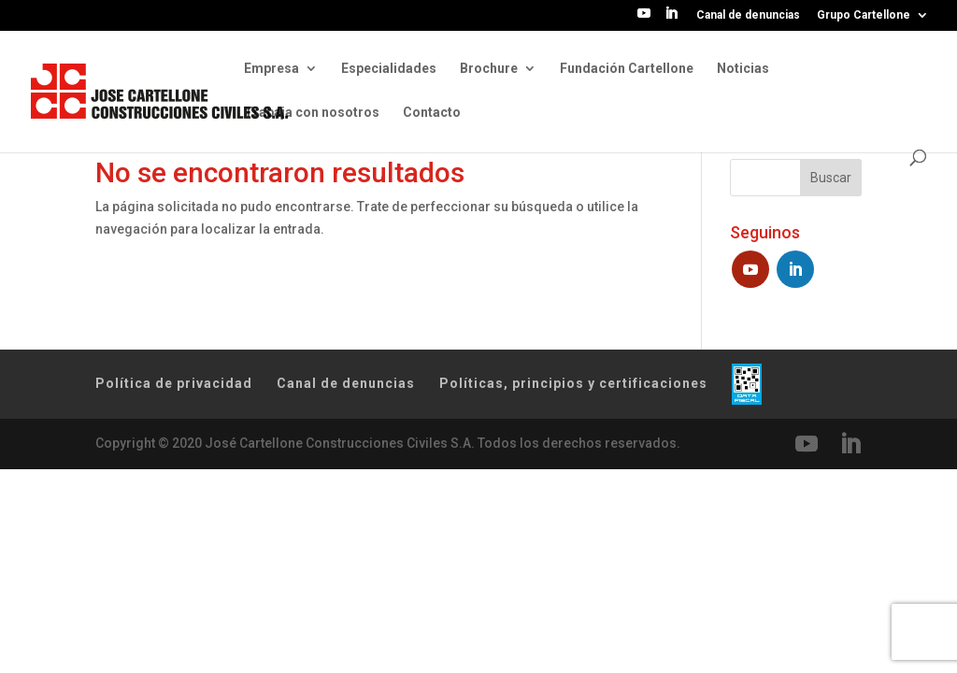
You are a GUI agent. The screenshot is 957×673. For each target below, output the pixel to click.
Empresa (271, 69)
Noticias (743, 69)
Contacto (432, 113)
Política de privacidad (173, 383)
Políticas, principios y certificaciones (573, 383)
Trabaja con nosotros (311, 113)
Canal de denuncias (748, 15)
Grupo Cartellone (863, 15)
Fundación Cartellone (626, 69)
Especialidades (388, 69)
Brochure (489, 69)
